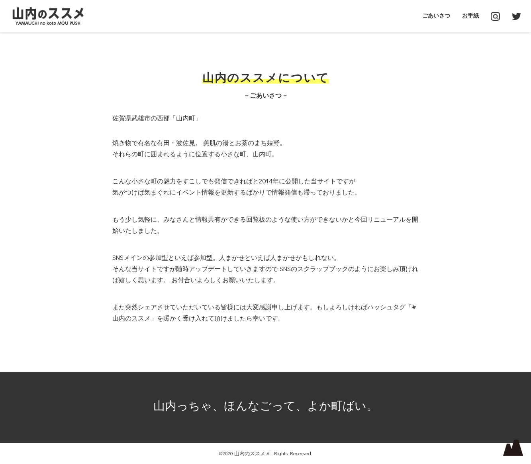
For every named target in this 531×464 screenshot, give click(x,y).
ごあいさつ (436, 15)
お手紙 (470, 15)
